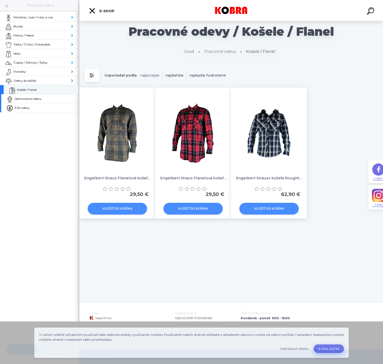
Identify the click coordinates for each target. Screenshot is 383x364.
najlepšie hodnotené (207, 75)
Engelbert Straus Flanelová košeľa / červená (193, 178)
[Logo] (231, 10)
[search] (371, 11)
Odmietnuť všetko (294, 349)
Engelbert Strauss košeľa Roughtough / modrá (269, 178)
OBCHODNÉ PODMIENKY (194, 318)
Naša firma (99, 318)
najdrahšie (174, 75)
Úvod (189, 51)
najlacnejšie (150, 75)
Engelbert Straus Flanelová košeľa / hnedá (117, 178)
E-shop (102, 11)
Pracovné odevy (40, 5)
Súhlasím (328, 349)
